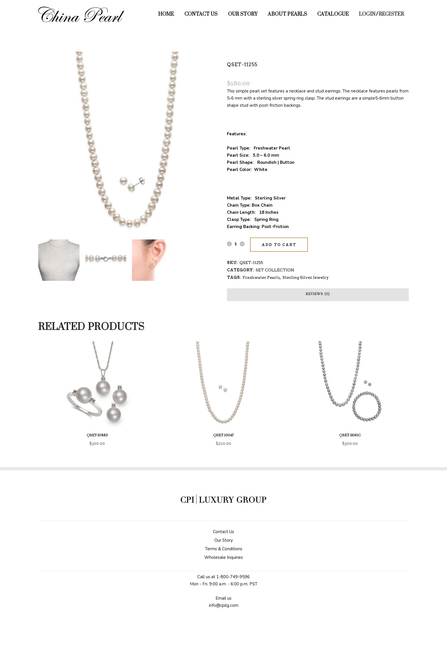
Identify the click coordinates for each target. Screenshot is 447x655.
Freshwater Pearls (261, 277)
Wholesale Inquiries (223, 557)
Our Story (223, 540)
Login (367, 14)
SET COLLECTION (275, 270)
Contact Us (223, 532)
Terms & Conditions (223, 549)
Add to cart (279, 245)
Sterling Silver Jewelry (306, 277)
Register (391, 14)
